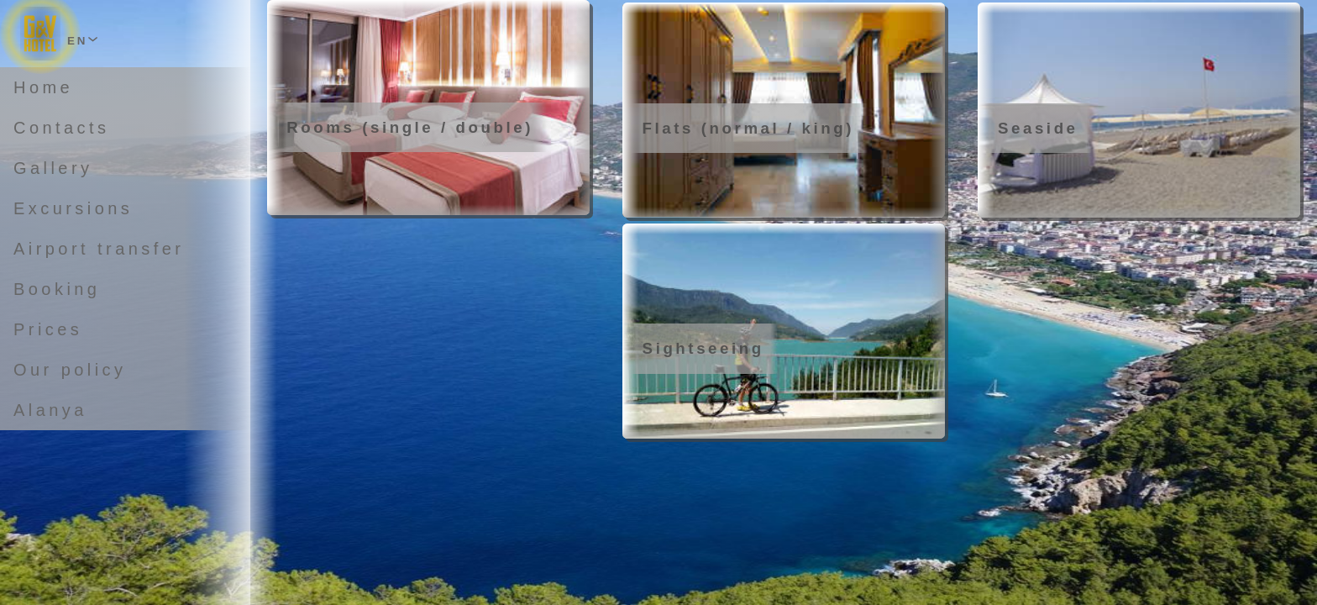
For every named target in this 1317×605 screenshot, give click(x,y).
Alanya (50, 410)
